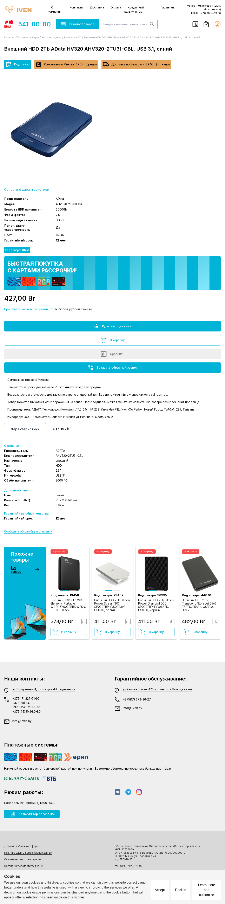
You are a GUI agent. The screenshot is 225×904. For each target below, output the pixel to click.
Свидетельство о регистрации (22, 859)
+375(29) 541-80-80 (26, 703)
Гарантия (167, 7)
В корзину (112, 340)
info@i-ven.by (22, 721)
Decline (180, 890)
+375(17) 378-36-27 (137, 699)
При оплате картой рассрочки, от (28, 309)
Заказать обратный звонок (113, 367)
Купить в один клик (112, 326)
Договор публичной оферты (22, 846)
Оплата (116, 7)
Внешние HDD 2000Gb (98, 37)
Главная (9, 37)
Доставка (97, 7)
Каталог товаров (77, 24)
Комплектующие (28, 37)
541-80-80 (27, 24)
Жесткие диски (51, 37)
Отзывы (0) (62, 429)
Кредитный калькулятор (134, 9)
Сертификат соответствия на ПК (23, 865)
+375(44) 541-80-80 (26, 711)
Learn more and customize (206, 890)
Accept (160, 890)
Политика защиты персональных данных (28, 852)
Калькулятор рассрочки (32, 814)
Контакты (76, 7)
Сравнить (112, 354)
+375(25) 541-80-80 (26, 707)
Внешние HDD (72, 37)
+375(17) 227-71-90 (26, 698)
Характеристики (25, 429)
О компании (54, 9)
